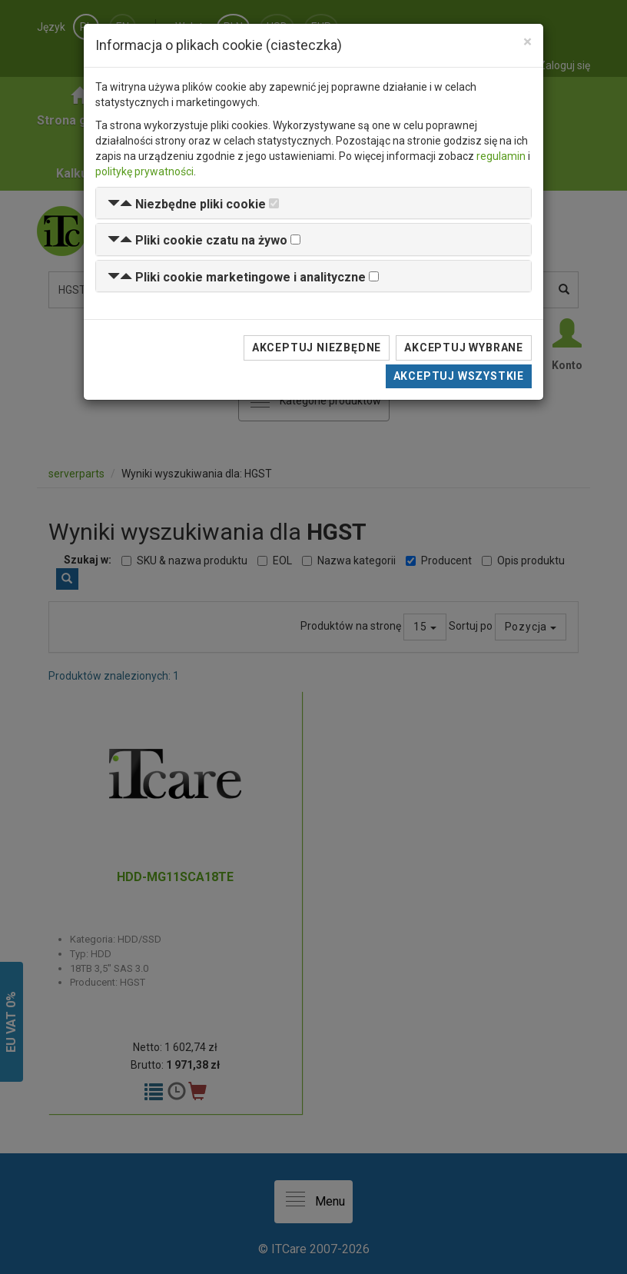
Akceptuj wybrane (463, 347)
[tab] (313, 203)
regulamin (501, 156)
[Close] (527, 42)
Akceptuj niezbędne (316, 347)
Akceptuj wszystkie (458, 376)
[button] (187, 204)
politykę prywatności (144, 171)
